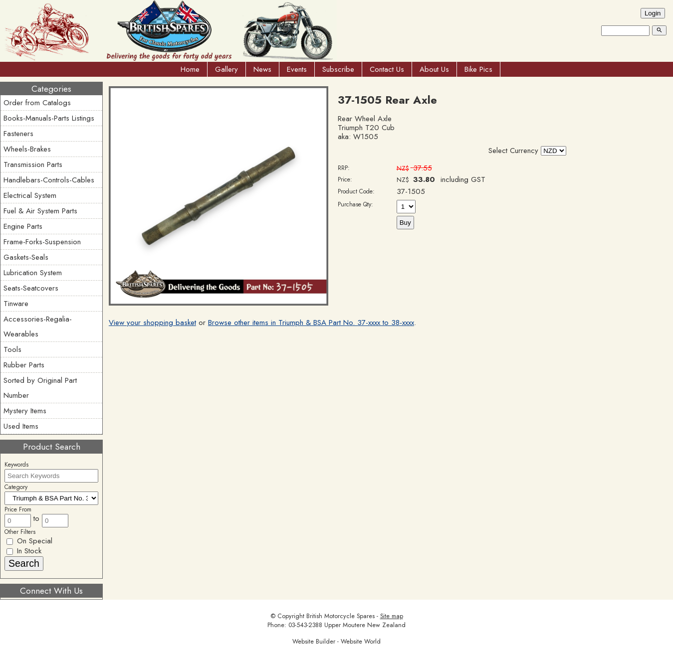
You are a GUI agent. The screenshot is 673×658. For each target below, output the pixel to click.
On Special (29, 540)
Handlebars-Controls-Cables (48, 179)
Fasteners (18, 133)
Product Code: (356, 191)
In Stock (23, 550)
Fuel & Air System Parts (40, 210)
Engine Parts (22, 226)
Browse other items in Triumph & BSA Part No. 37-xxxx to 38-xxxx (311, 322)
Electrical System (29, 195)
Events (297, 69)
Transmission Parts (32, 164)
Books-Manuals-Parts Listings (48, 118)
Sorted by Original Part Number (40, 388)
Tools (12, 349)
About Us (434, 69)
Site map (391, 616)
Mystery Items (24, 410)
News (262, 69)
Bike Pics (478, 69)
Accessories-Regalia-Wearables (37, 326)
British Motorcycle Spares (340, 616)
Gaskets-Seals (25, 257)
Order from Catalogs (37, 102)
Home (190, 69)
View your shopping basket (152, 322)
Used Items (20, 426)
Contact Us (387, 69)
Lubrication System (32, 272)
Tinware (15, 303)
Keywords (16, 464)
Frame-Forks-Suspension (42, 241)
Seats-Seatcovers (30, 288)
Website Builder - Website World (336, 641)
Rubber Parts (23, 364)
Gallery (226, 69)
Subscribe (338, 69)
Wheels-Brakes (27, 149)
